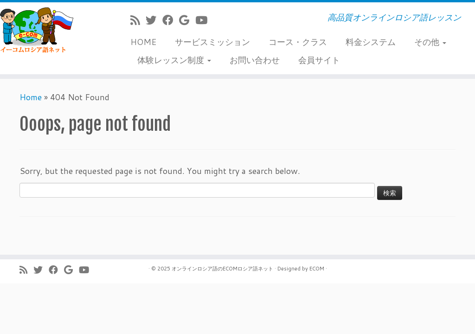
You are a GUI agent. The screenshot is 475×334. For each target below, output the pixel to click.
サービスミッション (212, 42)
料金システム (371, 42)
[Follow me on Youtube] (204, 20)
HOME (143, 42)
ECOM (316, 268)
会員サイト (319, 60)
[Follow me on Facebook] (170, 20)
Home (30, 97)
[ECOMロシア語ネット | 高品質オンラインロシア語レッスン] (55, 30)
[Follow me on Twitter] (154, 20)
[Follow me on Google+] (187, 20)
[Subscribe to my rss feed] (138, 20)
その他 (430, 42)
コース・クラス (298, 42)
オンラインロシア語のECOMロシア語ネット (222, 268)
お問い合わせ (255, 60)
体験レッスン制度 (174, 60)
